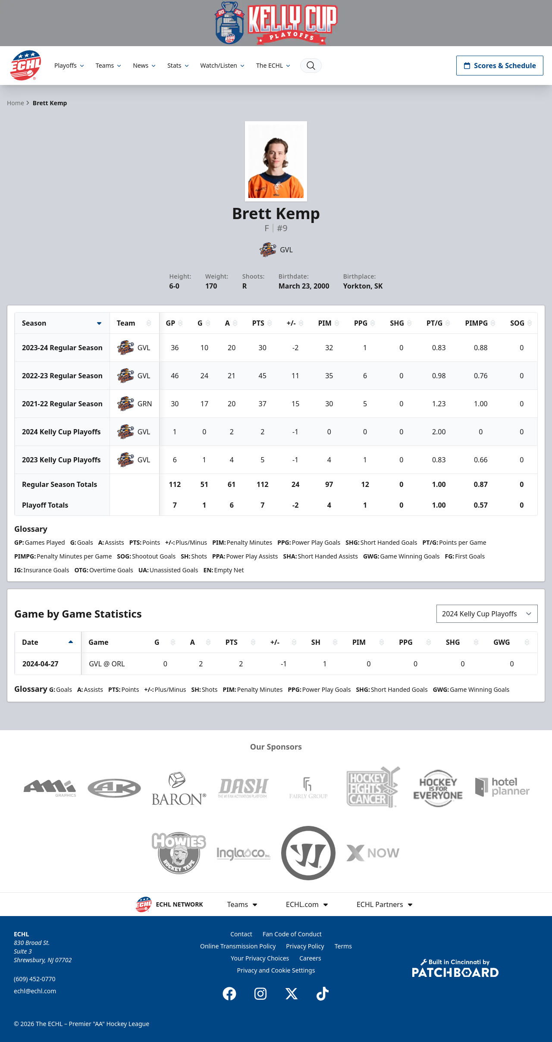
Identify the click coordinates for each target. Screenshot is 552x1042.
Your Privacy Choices (260, 958)
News (145, 65)
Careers (310, 958)
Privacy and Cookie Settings (276, 970)
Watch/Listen (223, 65)
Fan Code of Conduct (292, 934)
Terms (343, 946)
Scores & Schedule (500, 65)
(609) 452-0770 (35, 979)
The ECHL (274, 65)
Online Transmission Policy (238, 946)
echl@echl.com (35, 991)
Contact (241, 934)
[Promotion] (276, 23)
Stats (178, 65)
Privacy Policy (305, 946)
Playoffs (69, 65)
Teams (109, 65)
